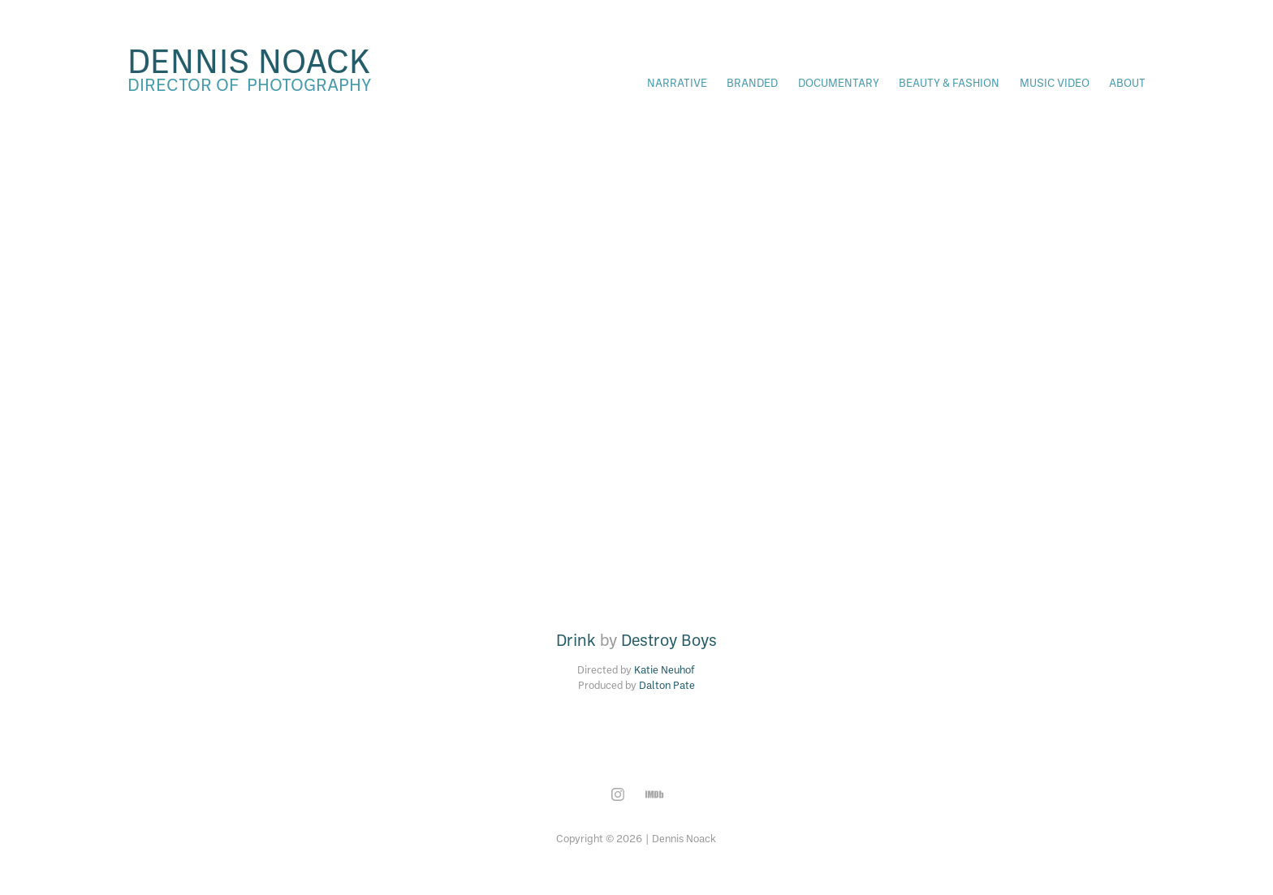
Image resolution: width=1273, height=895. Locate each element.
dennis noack (248, 59)
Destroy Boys (669, 640)
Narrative (677, 82)
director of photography (249, 84)
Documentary (838, 82)
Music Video (1055, 82)
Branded (752, 82)
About (1127, 82)
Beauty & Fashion (949, 82)
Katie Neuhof (664, 669)
